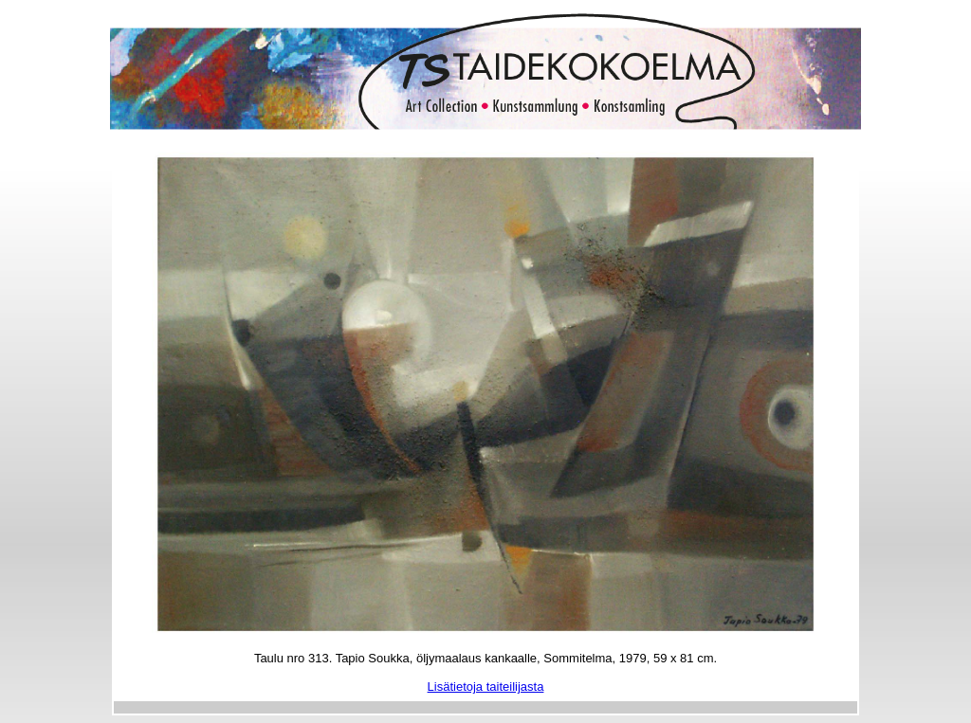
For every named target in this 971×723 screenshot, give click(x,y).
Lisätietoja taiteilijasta (486, 686)
